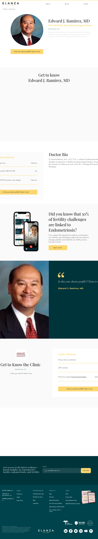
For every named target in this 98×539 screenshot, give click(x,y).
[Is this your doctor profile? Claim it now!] (27, 51)
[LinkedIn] (66, 531)
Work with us (20, 500)
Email (44, 466)
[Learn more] (58, 247)
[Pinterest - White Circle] (91, 531)
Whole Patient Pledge (78, 377)
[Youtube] (86, 531)
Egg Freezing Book (54, 500)
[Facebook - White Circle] (71, 531)
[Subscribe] (86, 470)
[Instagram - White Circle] (81, 531)
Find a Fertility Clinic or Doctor (55, 510)
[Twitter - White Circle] (76, 531)
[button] (35, 503)
